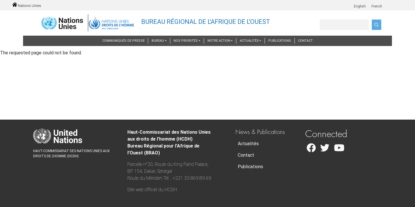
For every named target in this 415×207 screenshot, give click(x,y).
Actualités (248, 143)
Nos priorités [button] (185, 41)
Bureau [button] (158, 41)
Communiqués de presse (123, 41)
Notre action (218, 41)
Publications (279, 41)
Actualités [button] (249, 41)
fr (369, 3)
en (352, 3)
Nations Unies (26, 5)
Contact (305, 41)
